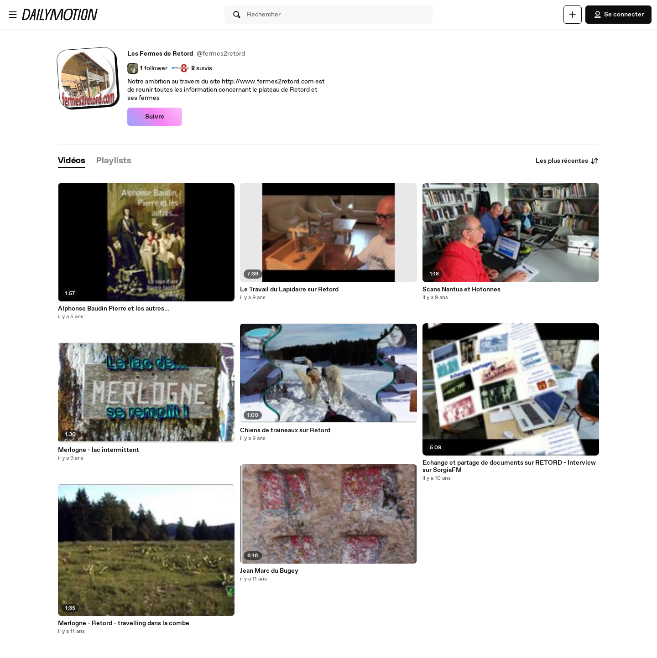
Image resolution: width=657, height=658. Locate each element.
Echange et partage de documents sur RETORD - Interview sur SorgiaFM (509, 466)
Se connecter (618, 14)
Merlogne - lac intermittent (98, 450)
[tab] (71, 161)
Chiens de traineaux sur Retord (285, 430)
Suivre (154, 117)
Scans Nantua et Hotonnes (461, 289)
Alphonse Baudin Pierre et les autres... (114, 308)
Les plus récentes (567, 161)
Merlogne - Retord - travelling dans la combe (123, 623)
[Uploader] (572, 14)
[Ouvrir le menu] (12, 14)
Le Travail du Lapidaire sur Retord (289, 289)
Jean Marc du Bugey (269, 571)
